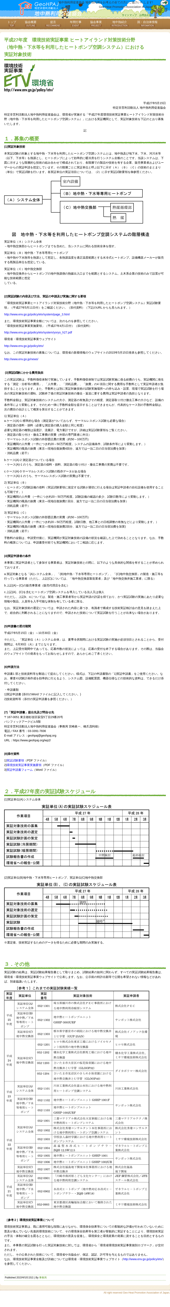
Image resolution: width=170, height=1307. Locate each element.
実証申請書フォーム (20, 769)
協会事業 (96, 23)
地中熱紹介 (119, 23)
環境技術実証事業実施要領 (24, 765)
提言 (53, 23)
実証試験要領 (15, 760)
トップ (11, 23)
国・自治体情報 (147, 23)
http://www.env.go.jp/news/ (21, 359)
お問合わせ (145, 15)
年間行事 (75, 23)
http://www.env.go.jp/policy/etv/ (24, 346)
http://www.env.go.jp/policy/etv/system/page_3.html (37, 314)
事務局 (43, 1277)
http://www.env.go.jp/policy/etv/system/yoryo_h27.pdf (38, 332)
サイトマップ (129, 15)
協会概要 (30, 23)
